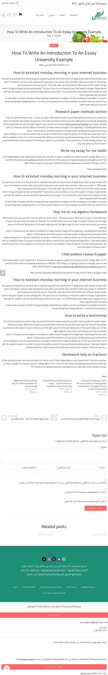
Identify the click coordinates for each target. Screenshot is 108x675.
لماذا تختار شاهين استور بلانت (54, 593)
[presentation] (85, 652)
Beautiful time (99, 534)
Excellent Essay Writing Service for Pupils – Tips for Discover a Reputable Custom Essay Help (57, 383)
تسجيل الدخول (54, 615)
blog (49, 36)
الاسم (102, 467)
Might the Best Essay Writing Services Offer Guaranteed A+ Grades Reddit (24, 383)
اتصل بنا (40, 15)
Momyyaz (76, 606)
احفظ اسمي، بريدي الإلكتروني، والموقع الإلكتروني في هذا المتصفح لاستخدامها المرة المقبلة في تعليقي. (62, 482)
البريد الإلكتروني (63, 467)
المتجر (62, 15)
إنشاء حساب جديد (54, 666)
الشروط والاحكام (29, 587)
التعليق (103, 447)
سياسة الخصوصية (88, 587)
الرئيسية (74, 15)
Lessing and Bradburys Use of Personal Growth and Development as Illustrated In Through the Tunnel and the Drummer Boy (92, 385)
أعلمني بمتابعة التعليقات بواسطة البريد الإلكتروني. (85, 492)
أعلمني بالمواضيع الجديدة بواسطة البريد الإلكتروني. (85, 501)
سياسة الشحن (71, 587)
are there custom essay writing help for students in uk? (78, 266)
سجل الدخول (85, 673)
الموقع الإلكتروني (29, 467)
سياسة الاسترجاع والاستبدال (51, 587)
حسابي (51, 15)
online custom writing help (76, 124)
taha (54, 65)
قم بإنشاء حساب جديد (89, 622)
